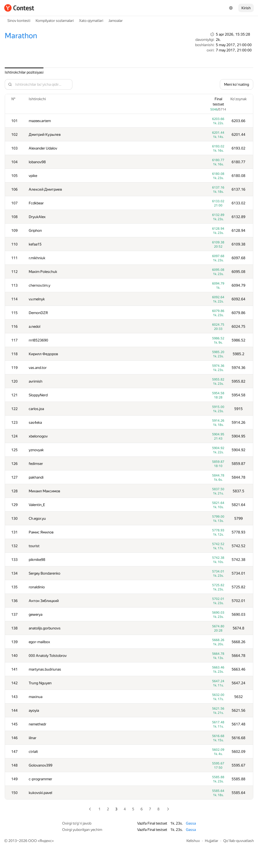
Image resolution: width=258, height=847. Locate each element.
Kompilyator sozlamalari (55, 20)
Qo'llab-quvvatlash (238, 841)
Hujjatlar (211, 841)
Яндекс (45, 841)
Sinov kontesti (18, 20)
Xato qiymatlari (91, 20)
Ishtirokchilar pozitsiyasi (24, 72)
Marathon (21, 35)
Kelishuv (193, 841)
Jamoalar (115, 20)
